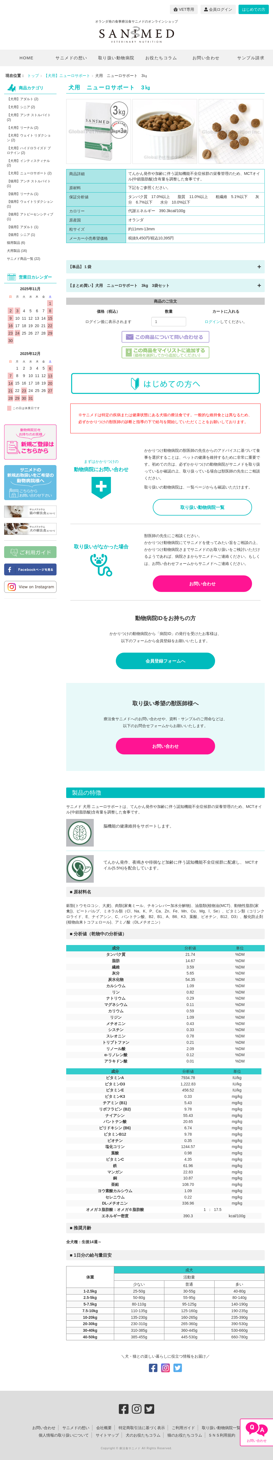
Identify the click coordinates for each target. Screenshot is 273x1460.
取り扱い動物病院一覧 (202, 507)
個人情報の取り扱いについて (64, 1435)
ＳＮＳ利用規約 (221, 1435)
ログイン (212, 321)
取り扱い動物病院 (116, 57)
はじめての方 (253, 9)
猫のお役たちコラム (184, 1435)
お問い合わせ (206, 57)
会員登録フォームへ (165, 661)
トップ (33, 75)
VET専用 (183, 9)
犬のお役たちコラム (143, 1435)
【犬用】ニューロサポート (67, 75)
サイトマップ (107, 1435)
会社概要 (104, 1428)
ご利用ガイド (183, 1428)
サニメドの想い (71, 57)
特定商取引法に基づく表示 (142, 1428)
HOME (27, 57)
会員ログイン (218, 9)
